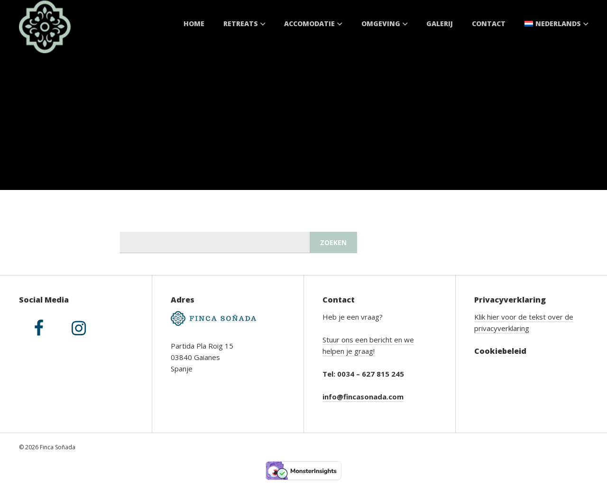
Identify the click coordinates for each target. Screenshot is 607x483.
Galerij (439, 23)
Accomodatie (313, 23)
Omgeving (384, 23)
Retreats (244, 23)
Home (194, 23)
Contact (489, 23)
